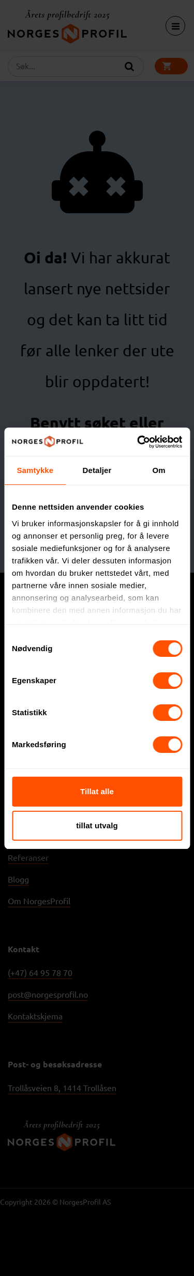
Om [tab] (159, 470)
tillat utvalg (96, 825)
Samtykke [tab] (35, 470)
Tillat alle (97, 791)
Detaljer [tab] (97, 470)
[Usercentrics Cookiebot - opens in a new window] (138, 442)
